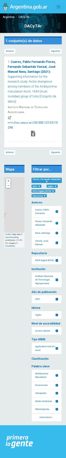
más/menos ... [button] (46, 417)
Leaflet (8, 234)
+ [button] (8, 181)
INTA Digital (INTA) (43, 191)
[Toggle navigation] (58, 7)
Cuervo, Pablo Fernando (46, 211)
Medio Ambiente (46, 401)
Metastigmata (46, 409)
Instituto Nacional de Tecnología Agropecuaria (46, 280)
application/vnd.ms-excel (46, 348)
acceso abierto (46, 330)
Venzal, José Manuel (46, 243)
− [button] (8, 186)
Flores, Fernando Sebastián (47, 180)
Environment (46, 385)
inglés (52, 186)
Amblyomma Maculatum (46, 375)
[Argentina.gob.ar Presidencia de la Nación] (19, 442)
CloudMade (10, 246)
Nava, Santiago (46, 233)
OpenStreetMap (12, 237)
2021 (36, 186)
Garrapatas (46, 393)
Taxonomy (39, 195)
